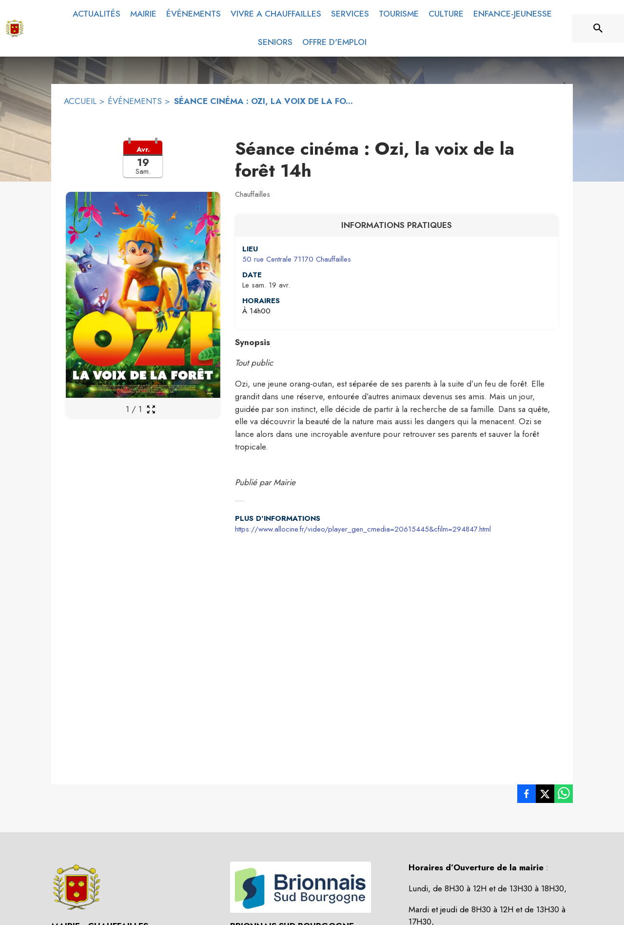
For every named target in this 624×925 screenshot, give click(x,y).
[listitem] (526, 795)
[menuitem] (96, 14)
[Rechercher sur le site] (598, 28)
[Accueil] (14, 28)
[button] (143, 165)
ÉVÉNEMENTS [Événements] (135, 101)
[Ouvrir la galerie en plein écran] (151, 409)
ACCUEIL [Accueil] (80, 101)
